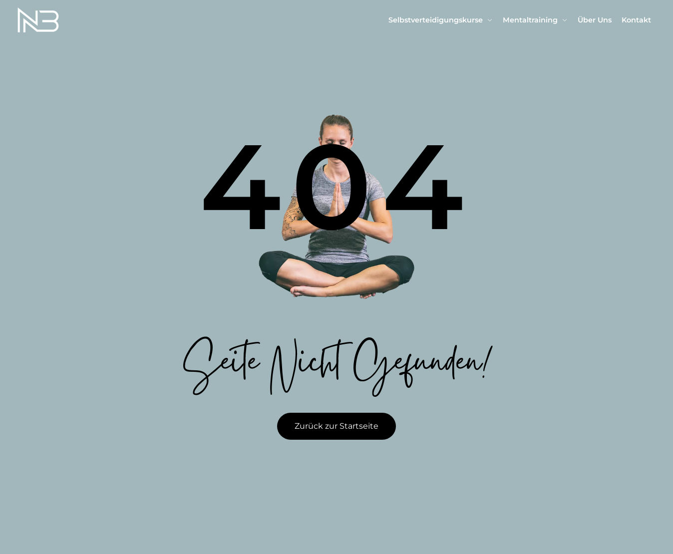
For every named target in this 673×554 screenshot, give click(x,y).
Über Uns (595, 19)
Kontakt (636, 19)
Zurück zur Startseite (336, 426)
